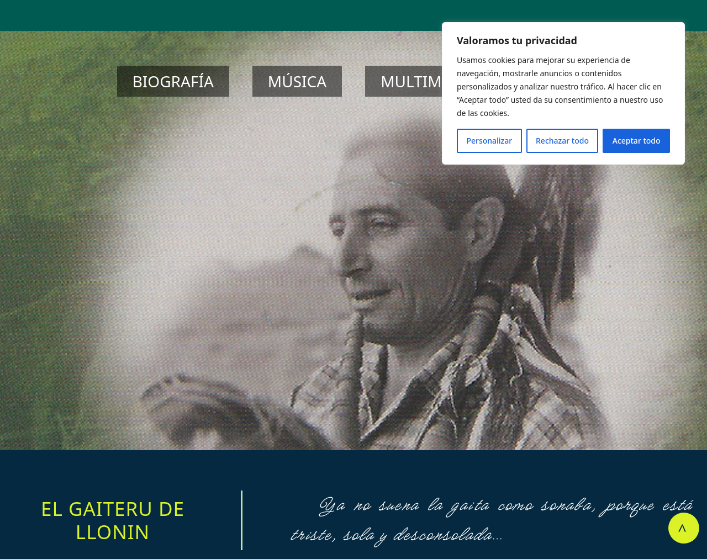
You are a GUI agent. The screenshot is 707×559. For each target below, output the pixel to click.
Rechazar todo (562, 140)
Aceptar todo (637, 140)
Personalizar (489, 140)
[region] (563, 93)
